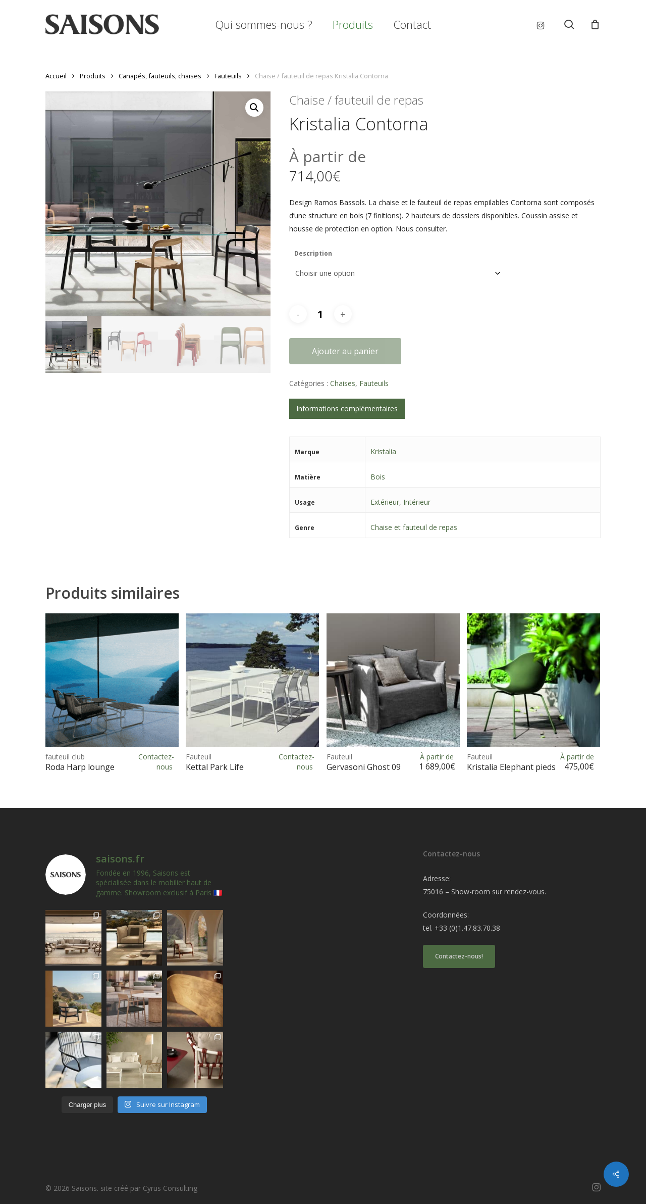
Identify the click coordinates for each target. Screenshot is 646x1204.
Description (313, 253)
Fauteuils (228, 75)
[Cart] (595, 24)
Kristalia (383, 451)
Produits (92, 75)
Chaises (342, 383)
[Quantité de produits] (320, 314)
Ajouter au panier (345, 351)
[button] (254, 108)
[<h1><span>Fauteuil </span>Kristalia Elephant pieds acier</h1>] (533, 680)
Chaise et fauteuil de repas (413, 527)
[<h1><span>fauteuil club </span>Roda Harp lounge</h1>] (112, 680)
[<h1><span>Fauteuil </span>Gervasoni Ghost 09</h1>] (393, 680)
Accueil (56, 75)
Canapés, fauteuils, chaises (160, 75)
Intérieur (416, 502)
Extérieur (384, 502)
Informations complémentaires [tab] (347, 408)
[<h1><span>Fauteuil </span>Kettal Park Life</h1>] (252, 680)
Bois (377, 476)
